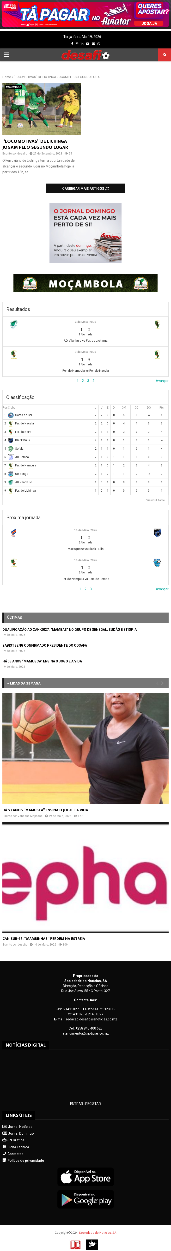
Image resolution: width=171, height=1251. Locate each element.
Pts (161, 407)
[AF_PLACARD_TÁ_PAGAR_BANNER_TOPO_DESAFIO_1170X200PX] (85, 28)
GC (137, 407)
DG (149, 407)
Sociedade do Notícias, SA (97, 1232)
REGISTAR (93, 1104)
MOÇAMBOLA (13, 87)
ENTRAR (76, 1104)
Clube (11, 407)
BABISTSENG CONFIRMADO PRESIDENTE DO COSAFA (44, 645)
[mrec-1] (85, 261)
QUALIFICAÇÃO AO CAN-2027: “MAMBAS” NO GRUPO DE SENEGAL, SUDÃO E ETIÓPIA (69, 629)
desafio (22, 153)
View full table (155, 500)
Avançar (162, 381)
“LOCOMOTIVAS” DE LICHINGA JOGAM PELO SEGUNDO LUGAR (35, 144)
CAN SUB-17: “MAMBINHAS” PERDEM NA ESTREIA (43, 938)
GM (124, 407)
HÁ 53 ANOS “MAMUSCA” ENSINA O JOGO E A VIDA (42, 661)
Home (6, 77)
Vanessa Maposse (30, 816)
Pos (5, 407)
